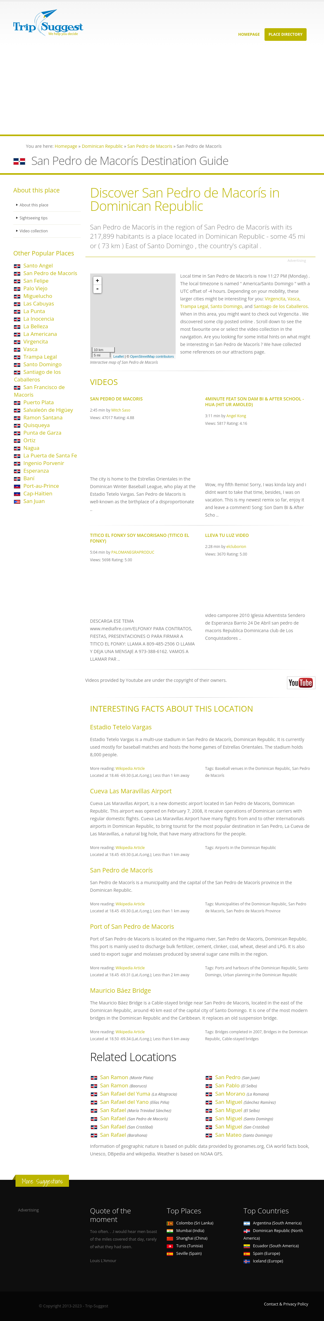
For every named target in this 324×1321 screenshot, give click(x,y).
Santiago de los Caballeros (37, 375)
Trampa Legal (40, 356)
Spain (262, 1253)
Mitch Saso (120, 409)
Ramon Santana (43, 417)
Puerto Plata (38, 402)
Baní (28, 478)
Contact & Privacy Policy (286, 1304)
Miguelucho (37, 295)
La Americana (40, 333)
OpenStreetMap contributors (152, 356)
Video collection (34, 231)
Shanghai (187, 1238)
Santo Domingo (42, 364)
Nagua (31, 447)
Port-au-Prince (41, 485)
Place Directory (285, 34)
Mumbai (185, 1230)
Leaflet (118, 356)
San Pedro (237, 1077)
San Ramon (126, 1077)
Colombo (190, 1223)
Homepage (249, 34)
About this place (34, 205)
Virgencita (35, 341)
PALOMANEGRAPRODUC (132, 552)
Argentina (273, 1223)
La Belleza (35, 326)
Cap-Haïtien (37, 493)
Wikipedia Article (130, 768)
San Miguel (245, 1101)
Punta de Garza (42, 432)
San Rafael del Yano (134, 1101)
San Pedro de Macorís (50, 273)
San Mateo (243, 1134)
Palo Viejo (35, 288)
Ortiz (29, 440)
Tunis (185, 1246)
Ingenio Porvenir (43, 463)
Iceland (263, 1261)
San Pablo (236, 1085)
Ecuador (271, 1246)
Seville (184, 1253)
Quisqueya (36, 425)
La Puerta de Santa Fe (50, 455)
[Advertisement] (162, 90)
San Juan (34, 501)
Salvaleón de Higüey (48, 409)
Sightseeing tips (34, 218)
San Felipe (35, 280)
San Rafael (135, 1110)
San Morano (242, 1093)
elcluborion (236, 546)
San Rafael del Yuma (138, 1093)
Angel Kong (236, 415)
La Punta (34, 311)
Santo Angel (38, 265)
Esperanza (36, 470)
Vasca (30, 349)
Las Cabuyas (38, 303)
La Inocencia (38, 318)
